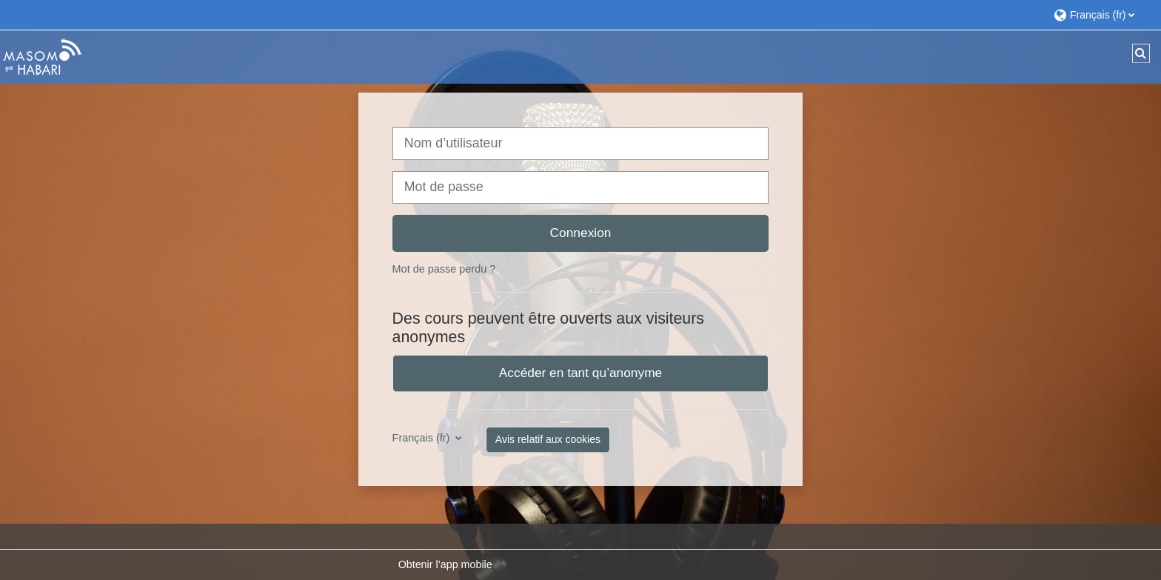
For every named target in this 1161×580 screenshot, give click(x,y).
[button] (1100, 14)
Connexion (581, 232)
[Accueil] (42, 56)
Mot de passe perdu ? (444, 269)
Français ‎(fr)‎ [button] (422, 438)
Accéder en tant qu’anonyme (580, 372)
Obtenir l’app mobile (445, 564)
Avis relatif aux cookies (547, 439)
